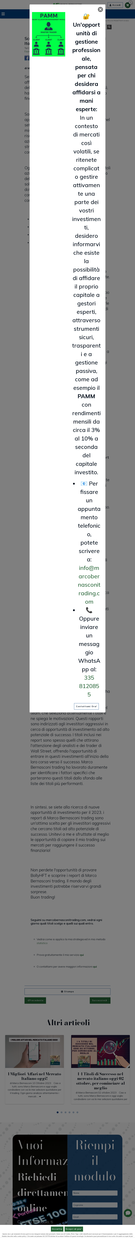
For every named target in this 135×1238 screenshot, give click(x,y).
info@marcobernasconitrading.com (89, 584)
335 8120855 (89, 686)
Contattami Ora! (86, 706)
